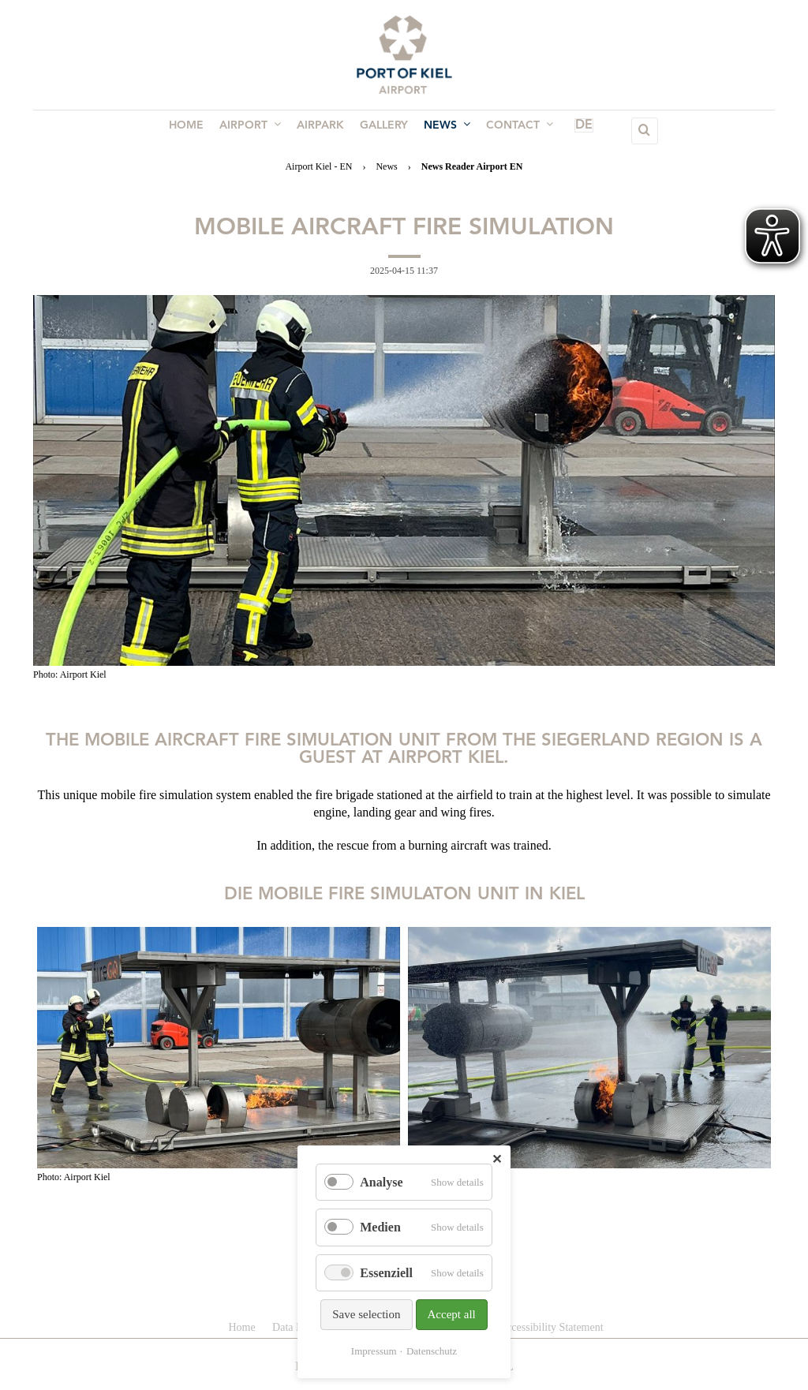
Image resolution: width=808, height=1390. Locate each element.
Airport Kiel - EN (318, 166)
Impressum (374, 1351)
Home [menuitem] (194, 130)
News (386, 166)
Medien (380, 1227)
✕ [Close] (497, 1159)
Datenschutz (431, 1351)
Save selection (366, 1314)
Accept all (452, 1314)
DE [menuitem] (564, 131)
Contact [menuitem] (511, 130)
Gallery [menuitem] (382, 130)
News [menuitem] (442, 130)
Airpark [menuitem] (322, 130)
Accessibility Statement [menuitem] (551, 1327)
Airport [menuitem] (255, 130)
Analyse (381, 1182)
